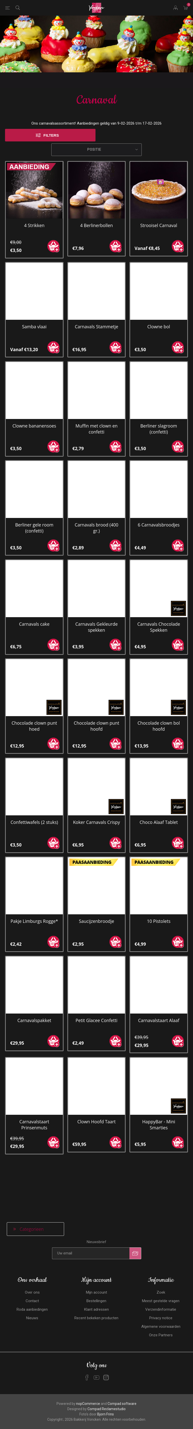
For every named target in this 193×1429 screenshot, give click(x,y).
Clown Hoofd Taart (96, 1080)
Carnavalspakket (34, 979)
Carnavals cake (34, 582)
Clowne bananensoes (34, 384)
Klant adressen (96, 1238)
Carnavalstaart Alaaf (158, 979)
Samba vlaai (34, 285)
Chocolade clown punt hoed (34, 684)
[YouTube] (96, 1307)
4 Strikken (34, 184)
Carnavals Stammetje (96, 285)
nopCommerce (88, 1333)
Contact (32, 1230)
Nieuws (32, 1247)
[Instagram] (106, 1307)
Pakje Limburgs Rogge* (34, 879)
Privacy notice (160, 1247)
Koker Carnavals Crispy (96, 780)
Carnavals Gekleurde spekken (96, 585)
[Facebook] (87, 1307)
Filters (51, 93)
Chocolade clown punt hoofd (96, 684)
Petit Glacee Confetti (96, 979)
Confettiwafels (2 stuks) (34, 780)
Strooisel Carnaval (158, 184)
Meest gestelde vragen (160, 1230)
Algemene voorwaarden (160, 1255)
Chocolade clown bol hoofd (158, 684)
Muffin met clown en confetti (96, 387)
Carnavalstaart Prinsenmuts (34, 1083)
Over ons (32, 1221)
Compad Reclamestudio (106, 1338)
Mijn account (96, 1221)
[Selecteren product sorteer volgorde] (96, 108)
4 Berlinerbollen (96, 184)
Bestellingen (96, 1230)
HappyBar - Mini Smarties (158, 1083)
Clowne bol (158, 285)
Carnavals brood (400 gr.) (96, 486)
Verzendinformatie (160, 1238)
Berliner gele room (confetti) (34, 486)
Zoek (161, 1221)
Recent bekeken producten (96, 1247)
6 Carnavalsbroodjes (158, 483)
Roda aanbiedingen (32, 1238)
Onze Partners (161, 1264)
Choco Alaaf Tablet (159, 780)
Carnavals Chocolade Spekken (158, 585)
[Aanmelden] (90, 1182)
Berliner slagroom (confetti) (158, 387)
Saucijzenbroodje (96, 879)
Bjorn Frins (105, 1343)
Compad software (122, 1333)
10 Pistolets (159, 879)
